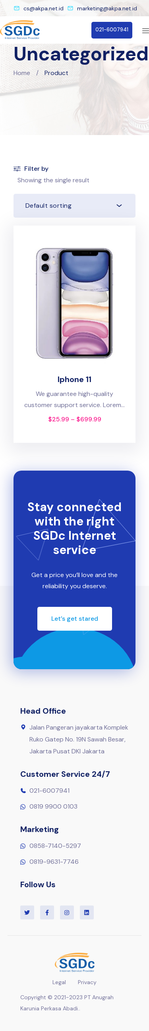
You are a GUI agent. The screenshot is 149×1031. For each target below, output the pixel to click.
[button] (111, 30)
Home (22, 73)
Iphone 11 (74, 379)
